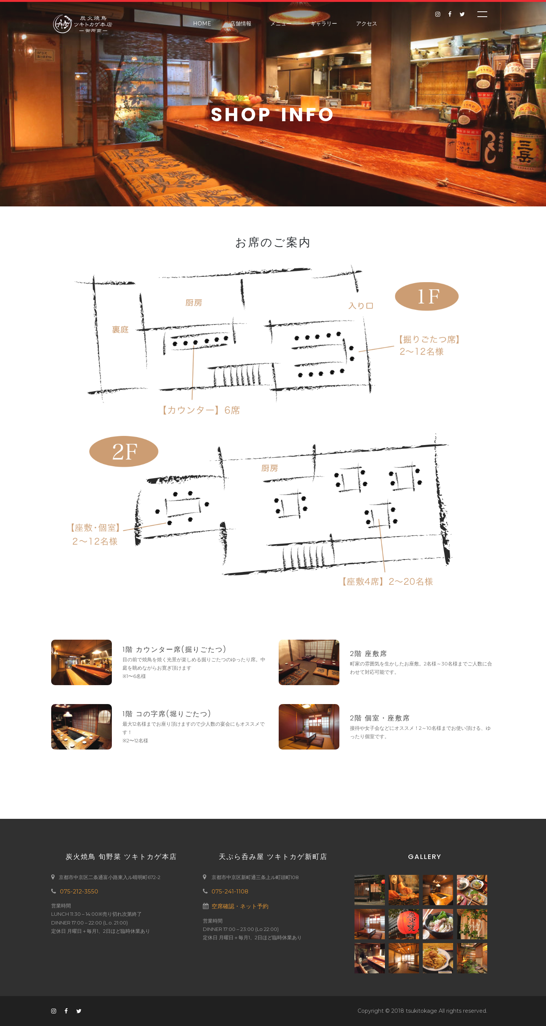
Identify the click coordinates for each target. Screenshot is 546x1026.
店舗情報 (240, 23)
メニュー (281, 23)
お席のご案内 (273, 242)
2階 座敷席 (369, 653)
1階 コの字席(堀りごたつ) (167, 713)
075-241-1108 (230, 891)
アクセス (366, 23)
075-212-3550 (79, 891)
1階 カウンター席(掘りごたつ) (174, 649)
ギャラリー (324, 23)
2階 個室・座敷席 (380, 718)
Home (202, 23)
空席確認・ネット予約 (240, 906)
